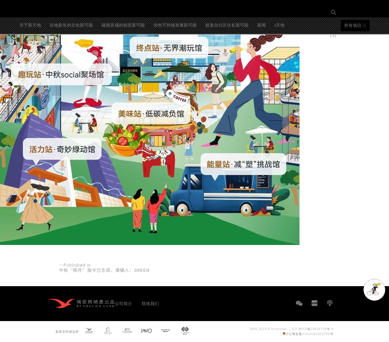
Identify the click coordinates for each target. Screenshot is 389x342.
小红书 (314, 303)
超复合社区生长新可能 (227, 50)
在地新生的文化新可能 (71, 50)
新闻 (261, 50)
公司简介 (123, 303)
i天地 (280, 50)
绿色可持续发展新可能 (175, 50)
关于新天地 (30, 50)
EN (333, 35)
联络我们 (150, 303)
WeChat (299, 306)
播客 (329, 303)
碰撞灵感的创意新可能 (123, 50)
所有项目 (352, 50)
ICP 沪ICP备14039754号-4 (312, 329)
